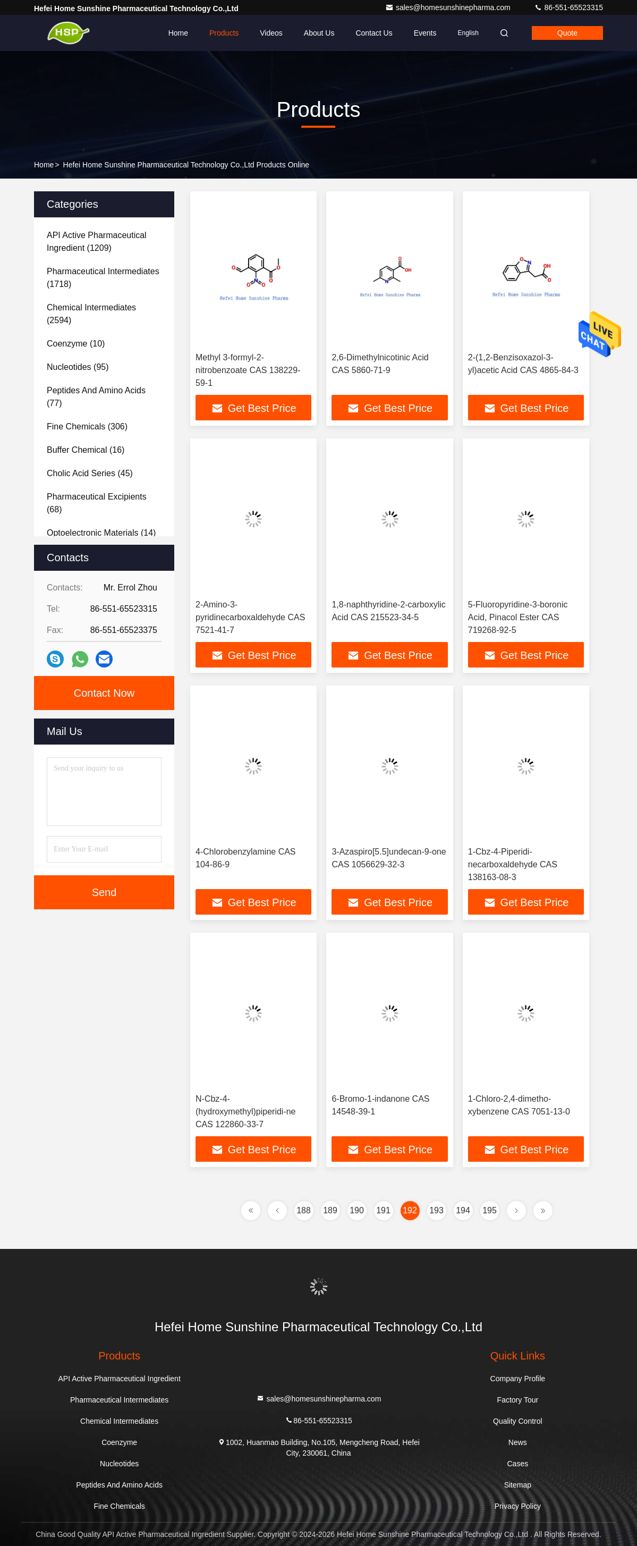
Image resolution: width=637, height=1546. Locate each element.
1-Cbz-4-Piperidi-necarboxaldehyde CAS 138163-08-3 (512, 864)
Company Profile (518, 1378)
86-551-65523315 (568, 7)
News (517, 1442)
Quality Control (517, 1421)
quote (567, 33)
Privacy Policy (518, 1506)
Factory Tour (518, 1400)
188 (303, 1210)
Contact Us (373, 33)
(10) (76, 343)
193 (436, 1210)
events (425, 33)
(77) (96, 397)
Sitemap (517, 1485)
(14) (101, 532)
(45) (90, 473)
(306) (87, 426)
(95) (78, 366)
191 (383, 1210)
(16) (85, 449)
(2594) (91, 314)
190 (357, 1210)
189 (330, 1210)
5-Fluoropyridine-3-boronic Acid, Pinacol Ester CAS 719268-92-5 (518, 617)
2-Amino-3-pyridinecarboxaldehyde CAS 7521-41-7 (250, 617)
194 (463, 1210)
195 (489, 1210)
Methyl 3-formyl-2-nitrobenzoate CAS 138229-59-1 (248, 370)
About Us (319, 33)
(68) (97, 503)
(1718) (103, 278)
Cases (518, 1463)
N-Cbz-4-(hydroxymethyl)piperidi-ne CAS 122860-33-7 (246, 1111)
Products (224, 33)
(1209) (97, 241)
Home (178, 33)
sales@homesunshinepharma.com (449, 7)
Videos (271, 33)
